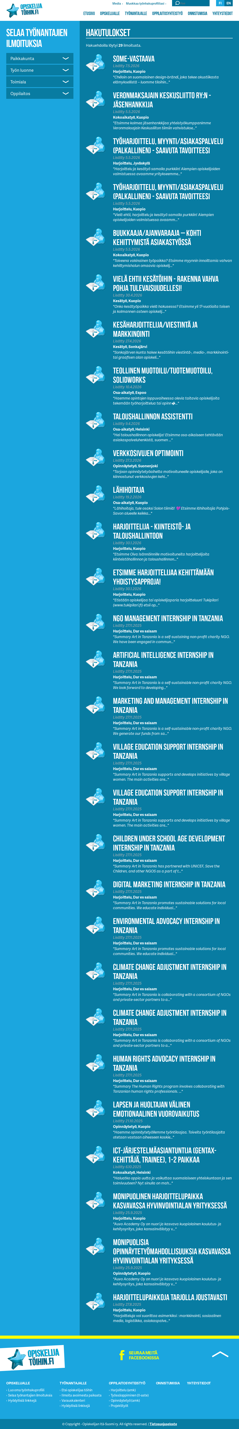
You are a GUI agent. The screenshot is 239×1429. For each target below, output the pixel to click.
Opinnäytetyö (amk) (125, 1400)
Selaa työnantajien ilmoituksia (30, 1395)
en (228, 3)
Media (116, 3)
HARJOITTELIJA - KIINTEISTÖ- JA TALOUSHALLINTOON (152, 531)
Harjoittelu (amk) (123, 1390)
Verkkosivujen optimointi (148, 453)
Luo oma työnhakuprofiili (26, 1390)
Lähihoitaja (128, 489)
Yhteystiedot (223, 13)
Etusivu (89, 13)
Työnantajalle (136, 13)
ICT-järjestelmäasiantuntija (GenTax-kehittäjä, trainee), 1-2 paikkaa (164, 1155)
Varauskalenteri (73, 1400)
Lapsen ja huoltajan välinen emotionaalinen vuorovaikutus (156, 1109)
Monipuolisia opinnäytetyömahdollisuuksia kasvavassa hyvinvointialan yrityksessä (172, 1251)
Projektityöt (119, 1405)
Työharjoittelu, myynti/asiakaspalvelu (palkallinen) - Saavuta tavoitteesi (168, 146)
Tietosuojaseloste (163, 1423)
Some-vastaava (134, 58)
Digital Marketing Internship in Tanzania (169, 884)
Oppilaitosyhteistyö (167, 13)
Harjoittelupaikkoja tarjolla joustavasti (170, 1297)
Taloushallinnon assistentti (153, 416)
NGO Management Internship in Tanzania (168, 618)
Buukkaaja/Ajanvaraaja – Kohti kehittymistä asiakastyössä (157, 237)
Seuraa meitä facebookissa (144, 1355)
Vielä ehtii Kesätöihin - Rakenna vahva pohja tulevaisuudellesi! (166, 283)
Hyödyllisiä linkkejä (22, 1400)
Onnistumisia (197, 13)
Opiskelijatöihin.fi (24, 10)
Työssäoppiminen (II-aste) (130, 1395)
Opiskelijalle (110, 13)
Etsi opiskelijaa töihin (77, 1390)
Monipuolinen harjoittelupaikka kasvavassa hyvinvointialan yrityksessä (170, 1201)
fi (220, 3)
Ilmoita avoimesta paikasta (82, 1395)
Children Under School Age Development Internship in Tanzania (169, 843)
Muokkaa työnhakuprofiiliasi (145, 3)
